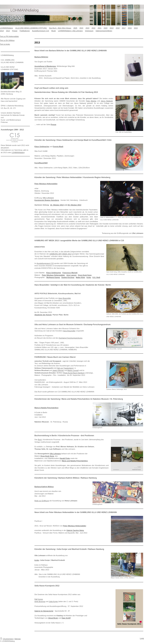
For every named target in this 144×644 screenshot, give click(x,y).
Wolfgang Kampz (53, 277)
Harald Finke (65, 458)
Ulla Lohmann (55, 454)
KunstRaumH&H (41, 163)
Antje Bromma (39, 601)
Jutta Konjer (53, 601)
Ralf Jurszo (38, 599)
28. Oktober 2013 (74, 205)
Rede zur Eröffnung (41, 501)
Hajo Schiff (66, 618)
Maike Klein (80, 277)
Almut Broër (53, 618)
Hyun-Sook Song (85, 275)
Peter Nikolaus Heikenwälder (45, 184)
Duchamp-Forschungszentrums (70, 338)
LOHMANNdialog (18, 152)
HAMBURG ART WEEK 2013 (60, 254)
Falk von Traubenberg (65, 368)
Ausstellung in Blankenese (45, 66)
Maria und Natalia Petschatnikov (75, 461)
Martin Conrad (73, 370)
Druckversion (6, 639)
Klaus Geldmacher (41, 146)
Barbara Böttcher (41, 57)
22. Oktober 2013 (57, 205)
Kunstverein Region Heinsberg (46, 200)
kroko (89, 277)
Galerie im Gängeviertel (43, 611)
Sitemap (17, 639)
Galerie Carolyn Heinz (75, 530)
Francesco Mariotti (70, 273)
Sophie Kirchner (67, 277)
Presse (53, 124)
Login (142, 638)
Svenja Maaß (58, 146)
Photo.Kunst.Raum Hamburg (74, 373)
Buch (40, 439)
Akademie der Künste (43, 315)
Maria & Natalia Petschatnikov (46, 408)
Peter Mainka (91, 101)
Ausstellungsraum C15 (45, 263)
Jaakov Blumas (58, 370)
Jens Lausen (71, 275)
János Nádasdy (107, 101)
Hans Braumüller (64, 298)
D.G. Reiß (96, 277)
